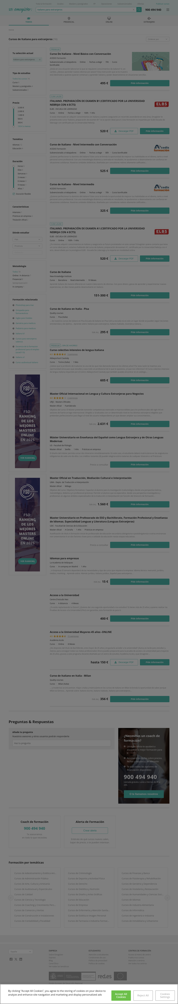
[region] (89, 994)
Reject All (143, 995)
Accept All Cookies (121, 995)
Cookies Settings (165, 995)
